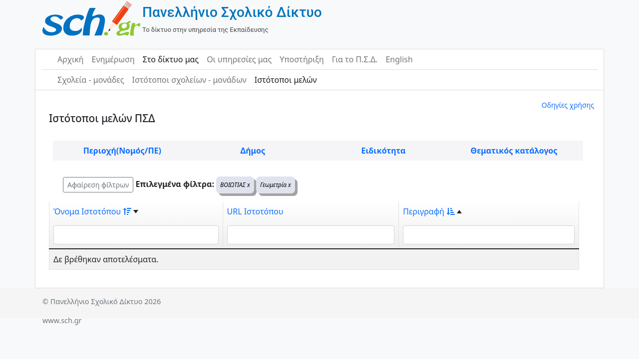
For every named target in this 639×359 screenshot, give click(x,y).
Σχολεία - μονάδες (90, 79)
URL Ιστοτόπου (255, 211)
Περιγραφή (429, 211)
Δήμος (252, 150)
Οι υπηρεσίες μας (239, 59)
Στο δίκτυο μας (171, 59)
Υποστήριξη (302, 59)
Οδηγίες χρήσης (568, 105)
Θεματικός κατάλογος (514, 150)
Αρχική (70, 59)
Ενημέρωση (113, 59)
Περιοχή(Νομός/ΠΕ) (122, 150)
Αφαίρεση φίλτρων (98, 184)
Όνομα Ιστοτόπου (92, 211)
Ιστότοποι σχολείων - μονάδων (189, 79)
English (398, 59)
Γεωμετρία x (275, 184)
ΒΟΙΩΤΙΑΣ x (235, 184)
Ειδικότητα (383, 150)
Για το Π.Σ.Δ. (355, 59)
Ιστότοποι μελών (286, 79)
